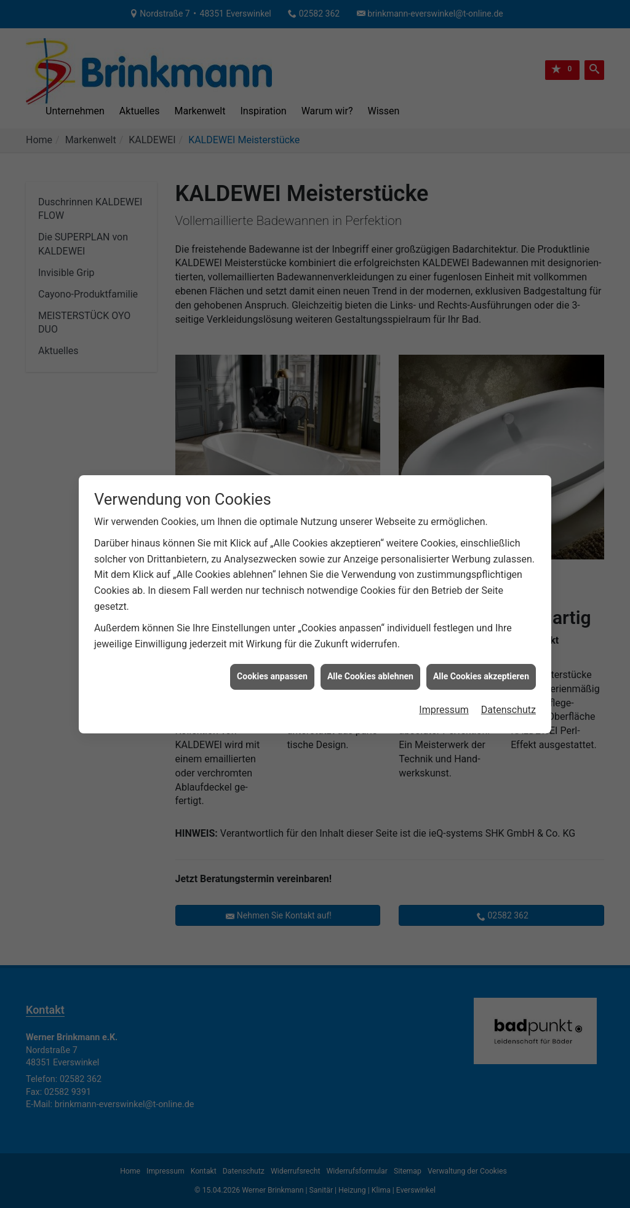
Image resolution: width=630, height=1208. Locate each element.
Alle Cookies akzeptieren (481, 655)
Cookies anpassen (272, 655)
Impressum (444, 689)
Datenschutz (508, 689)
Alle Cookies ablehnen (370, 655)
